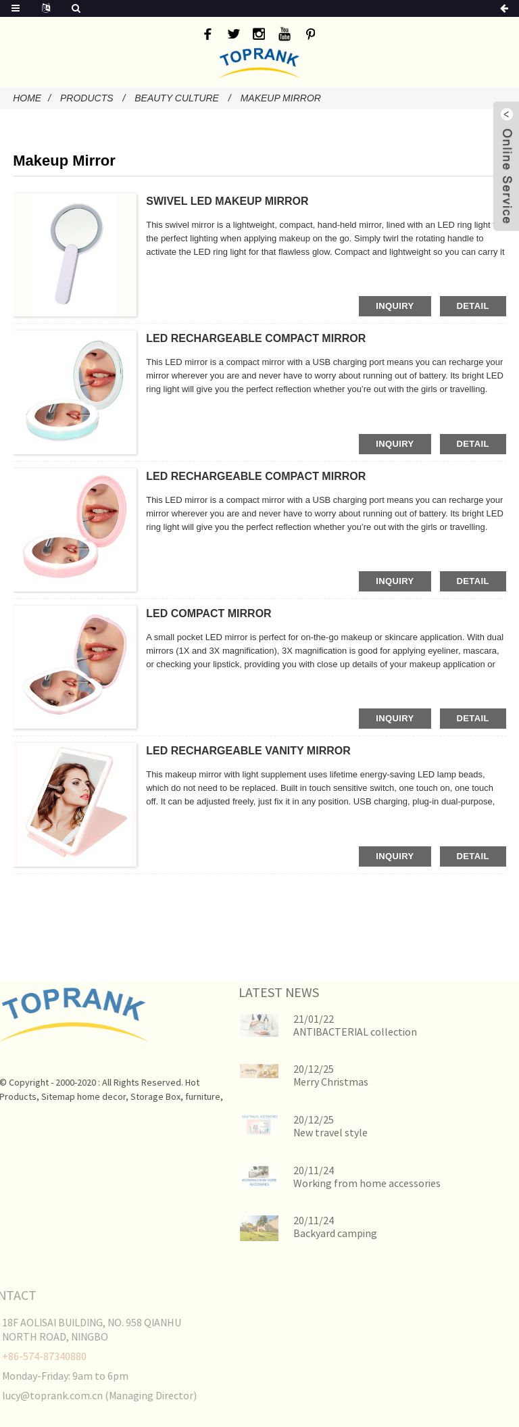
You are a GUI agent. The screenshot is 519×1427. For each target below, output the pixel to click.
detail (473, 306)
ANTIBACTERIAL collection (330, 1031)
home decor (78, 1096)
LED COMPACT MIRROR (208, 613)
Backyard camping (310, 1233)
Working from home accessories (342, 1183)
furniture (179, 1096)
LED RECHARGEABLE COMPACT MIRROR (256, 338)
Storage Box (132, 1096)
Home (27, 98)
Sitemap (35, 1096)
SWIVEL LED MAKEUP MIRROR (227, 201)
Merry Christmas (305, 1081)
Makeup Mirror (281, 98)
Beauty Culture (176, 98)
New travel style (305, 1132)
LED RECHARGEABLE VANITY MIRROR (248, 750)
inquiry (395, 306)
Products (87, 98)
